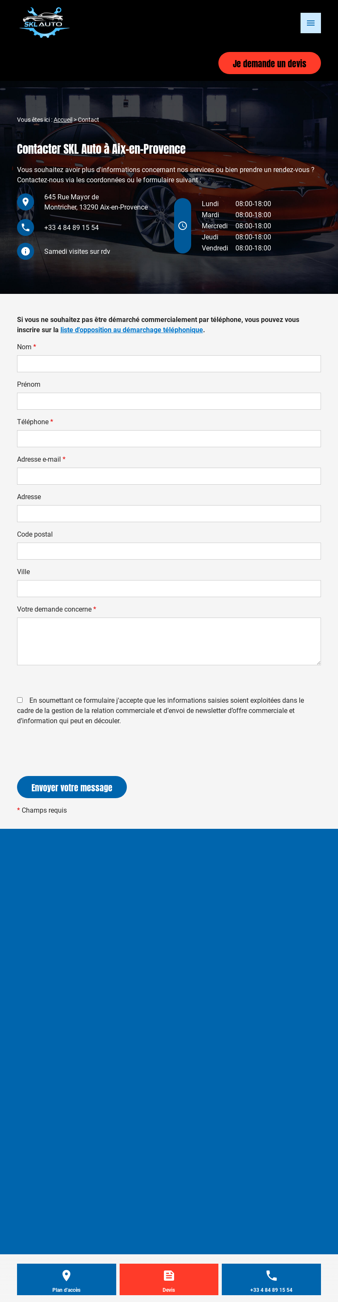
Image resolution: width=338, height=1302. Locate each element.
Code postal (35, 533)
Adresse (29, 496)
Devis (169, 1289)
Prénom (28, 383)
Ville (23, 571)
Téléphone (35, 421)
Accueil (63, 119)
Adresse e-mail (41, 458)
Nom (26, 346)
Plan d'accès (66, 1289)
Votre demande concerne (56, 608)
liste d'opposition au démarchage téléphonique (131, 329)
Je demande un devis (269, 62)
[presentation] (81, 768)
